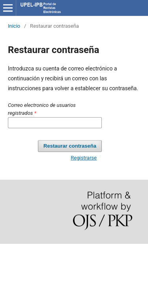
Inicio (14, 26)
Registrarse (84, 158)
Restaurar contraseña (69, 146)
